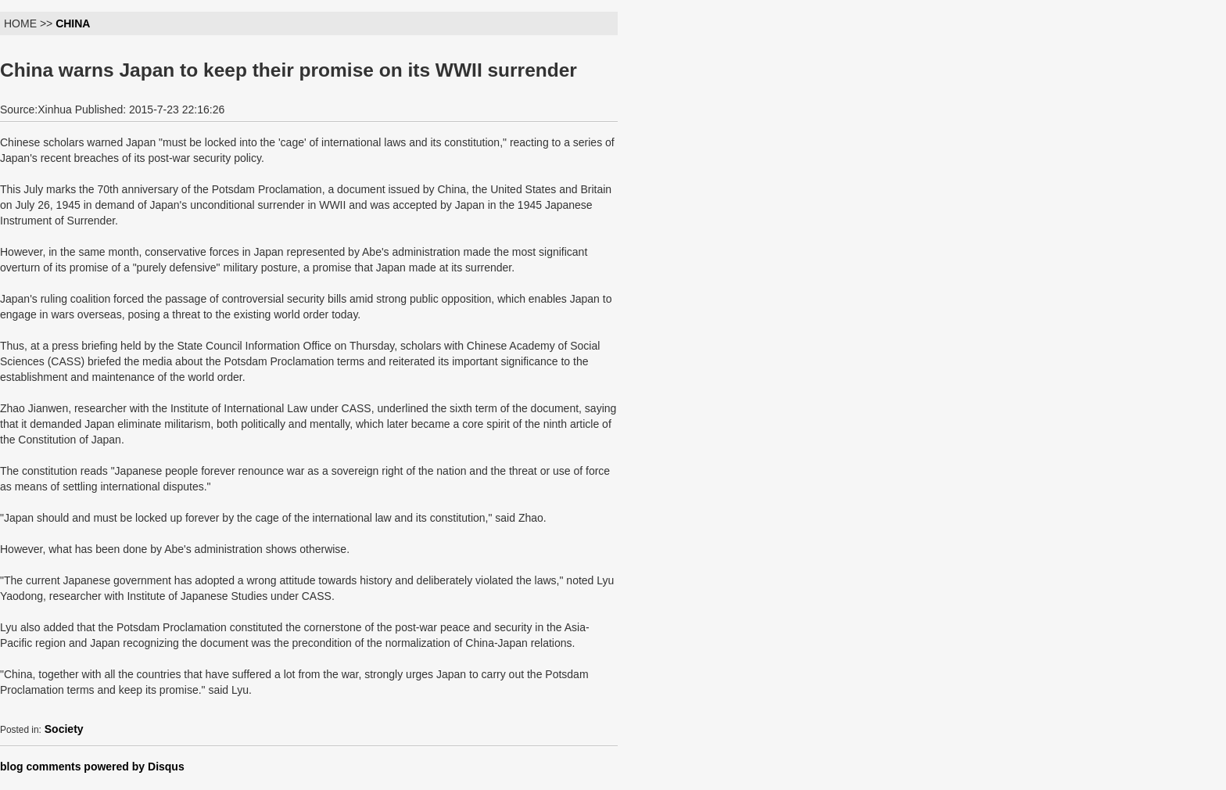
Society (64, 729)
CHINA (73, 23)
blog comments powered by (92, 766)
